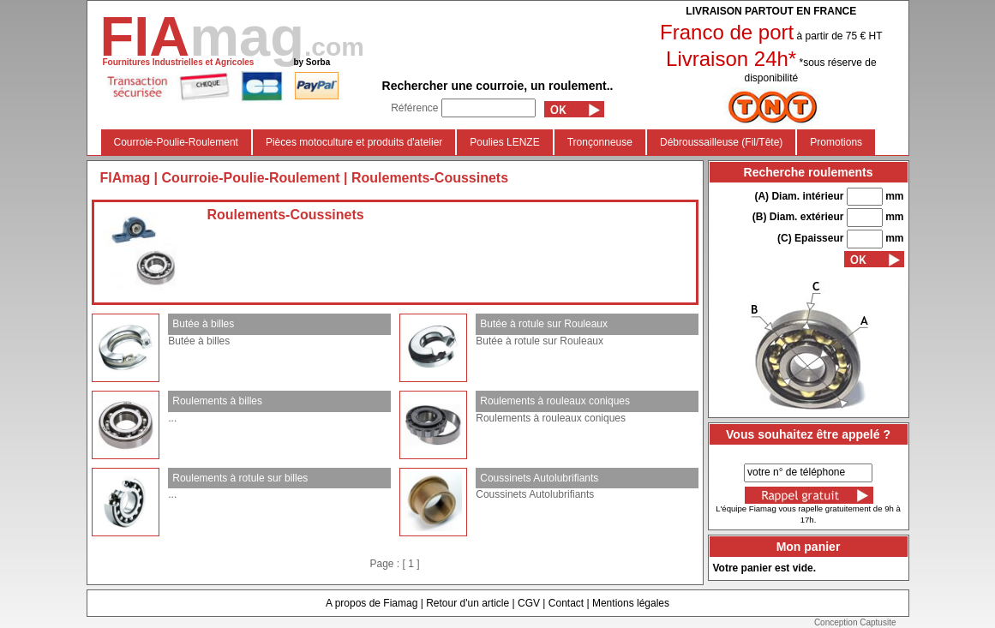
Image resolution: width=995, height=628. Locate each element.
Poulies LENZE (504, 142)
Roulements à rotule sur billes (240, 478)
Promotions (836, 142)
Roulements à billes (217, 401)
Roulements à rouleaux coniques (555, 401)
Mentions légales (630, 603)
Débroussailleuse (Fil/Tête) (721, 142)
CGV (529, 603)
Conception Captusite (855, 622)
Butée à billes (203, 324)
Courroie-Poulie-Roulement (176, 142)
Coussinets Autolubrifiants (539, 478)
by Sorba (311, 62)
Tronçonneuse (599, 142)
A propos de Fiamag (371, 603)
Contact (566, 603)
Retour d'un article (467, 603)
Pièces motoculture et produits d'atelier (354, 142)
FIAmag (125, 177)
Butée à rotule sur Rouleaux (544, 324)
